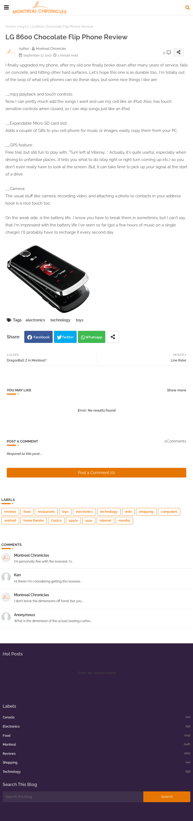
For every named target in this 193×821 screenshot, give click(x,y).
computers (169, 512)
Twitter (68, 337)
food (27, 512)
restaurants (46, 512)
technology (60, 320)
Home (10, 26)
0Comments (175, 441)
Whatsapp (93, 337)
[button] (187, 7)
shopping (146, 512)
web (128, 512)
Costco (56, 520)
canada (96, 717)
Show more (176, 390)
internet (105, 520)
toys (22, 26)
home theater (33, 520)
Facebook (41, 337)
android (10, 520)
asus (88, 520)
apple (73, 520)
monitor (124, 520)
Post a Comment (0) (96, 472)
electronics (35, 320)
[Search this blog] (73, 796)
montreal (96, 744)
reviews (10, 512)
